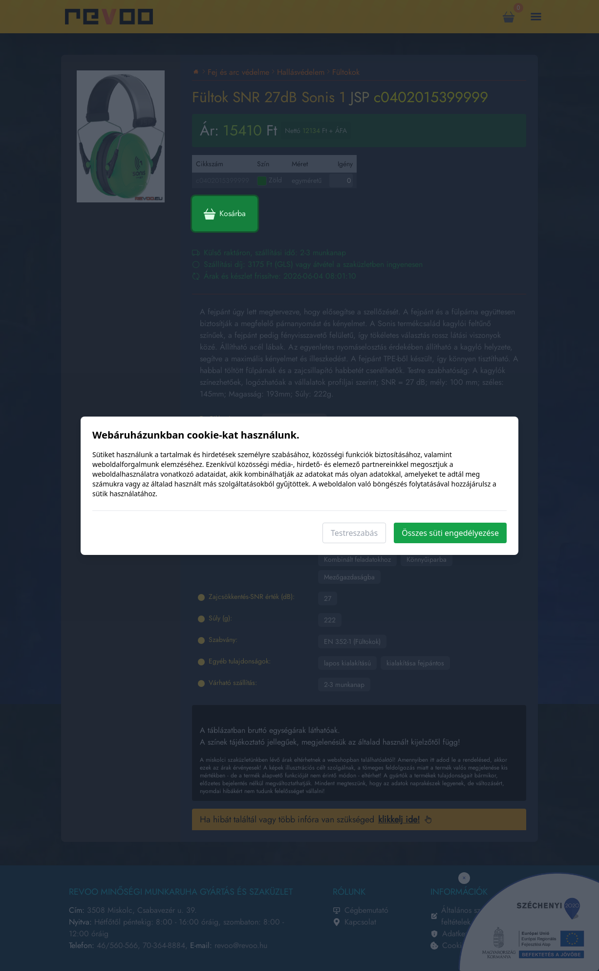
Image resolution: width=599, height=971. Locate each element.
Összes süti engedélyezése (450, 533)
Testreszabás (354, 533)
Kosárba (225, 214)
